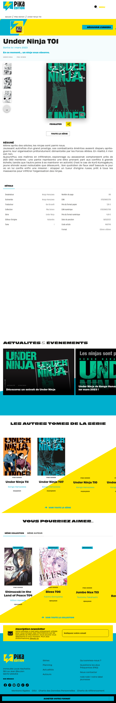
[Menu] (103, 7)
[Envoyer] (106, 633)
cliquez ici (34, 638)
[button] (97, 27)
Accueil (8, 17)
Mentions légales (21, 690)
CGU (34, 690)
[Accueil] (14, 6)
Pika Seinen (19, 17)
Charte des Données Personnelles (57, 690)
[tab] (9, 186)
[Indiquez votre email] (82, 633)
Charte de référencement (91, 690)
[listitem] (5, 685)
